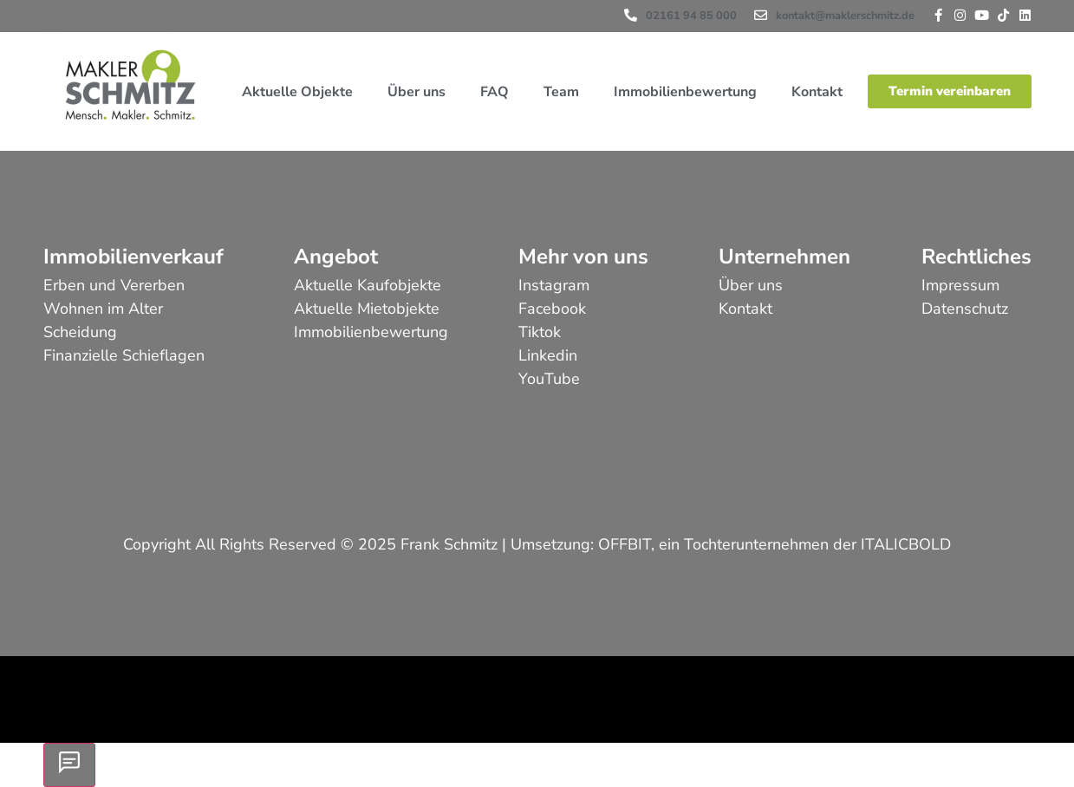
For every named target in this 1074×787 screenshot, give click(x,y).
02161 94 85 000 (691, 15)
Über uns (416, 91)
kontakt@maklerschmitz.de (845, 15)
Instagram (553, 285)
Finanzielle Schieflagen (124, 355)
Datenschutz (964, 308)
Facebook (552, 308)
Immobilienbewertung (685, 91)
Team (561, 91)
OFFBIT (624, 544)
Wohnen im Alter (103, 308)
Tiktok (539, 332)
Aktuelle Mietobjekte (366, 308)
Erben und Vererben (114, 285)
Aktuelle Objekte (297, 91)
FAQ (494, 91)
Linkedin (547, 355)
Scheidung (80, 332)
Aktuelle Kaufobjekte (367, 285)
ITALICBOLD (906, 544)
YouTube (549, 378)
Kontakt (817, 91)
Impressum (960, 285)
